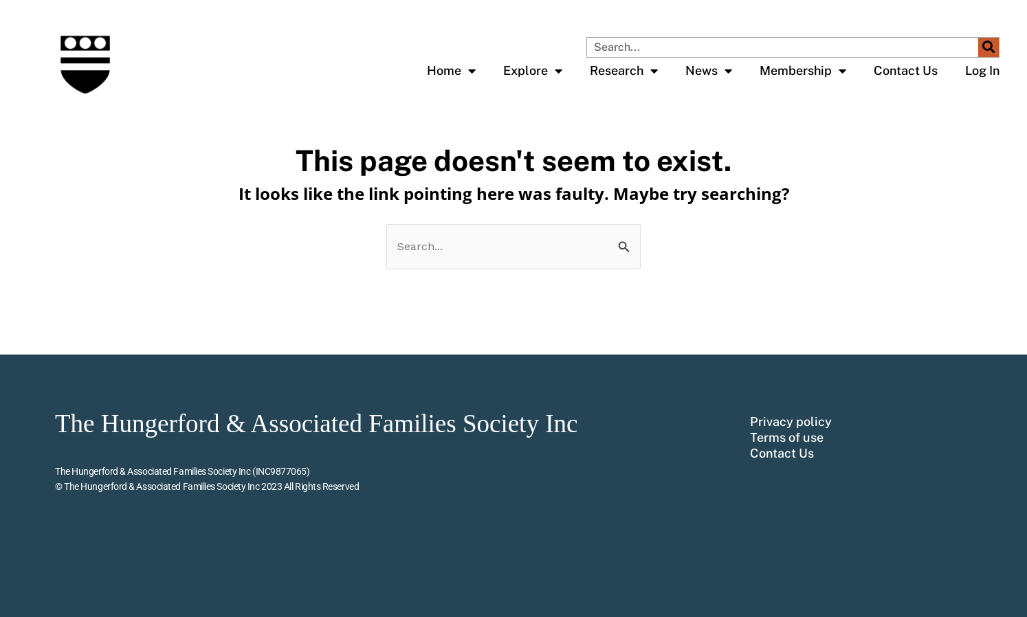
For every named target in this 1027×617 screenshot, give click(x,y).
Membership (803, 71)
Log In (982, 70)
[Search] (988, 47)
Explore (532, 71)
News (708, 71)
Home (451, 71)
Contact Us (906, 70)
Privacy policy (791, 422)
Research (624, 71)
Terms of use (787, 438)
